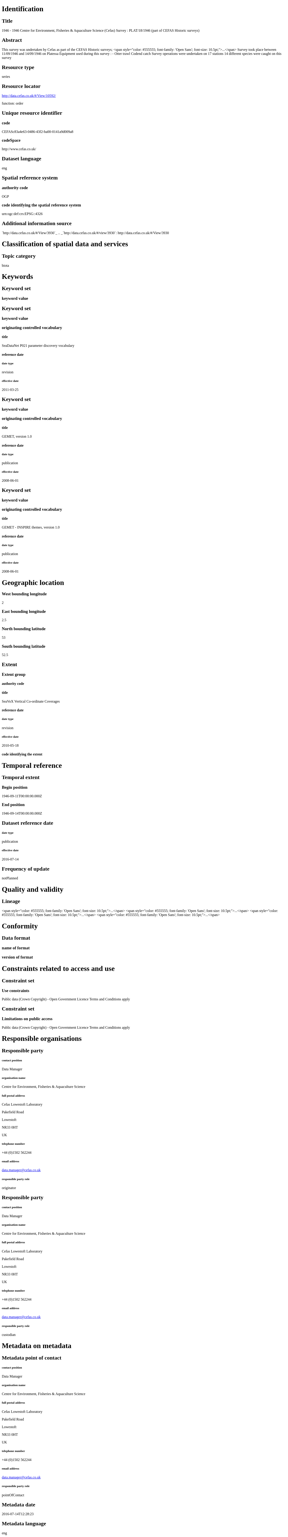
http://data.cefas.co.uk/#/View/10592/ (29, 96)
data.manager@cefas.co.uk (21, 1170)
